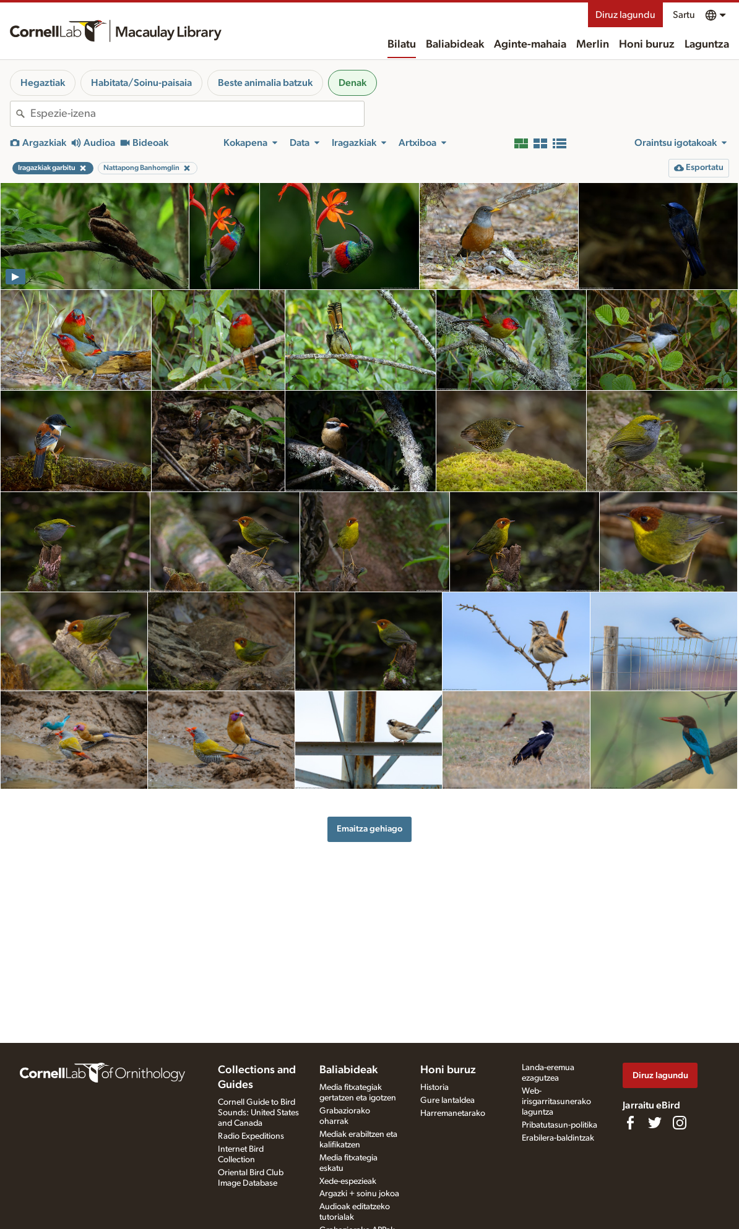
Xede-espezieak (347, 1181)
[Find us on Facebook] (630, 1122)
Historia (434, 1087)
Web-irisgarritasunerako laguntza (556, 1101)
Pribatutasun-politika (559, 1125)
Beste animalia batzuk (265, 83)
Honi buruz (647, 44)
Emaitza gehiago (369, 828)
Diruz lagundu (625, 15)
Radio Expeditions (251, 1136)
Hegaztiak (42, 83)
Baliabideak (455, 44)
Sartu (684, 15)
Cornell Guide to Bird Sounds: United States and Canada (258, 1113)
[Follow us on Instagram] (679, 1122)
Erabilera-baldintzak (558, 1138)
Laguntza (707, 44)
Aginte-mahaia (530, 44)
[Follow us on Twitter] (654, 1122)
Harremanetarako (452, 1113)
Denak (352, 83)
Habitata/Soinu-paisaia (141, 83)
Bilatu (401, 44)
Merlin (592, 44)
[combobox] (197, 113)
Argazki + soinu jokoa (359, 1193)
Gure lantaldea (447, 1100)
